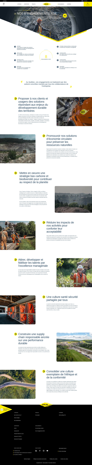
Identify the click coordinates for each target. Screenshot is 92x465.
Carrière (69, 4)
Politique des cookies (53, 458)
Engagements (61, 4)
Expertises (26, 4)
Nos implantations (17, 420)
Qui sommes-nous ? (17, 415)
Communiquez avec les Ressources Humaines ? (23, 452)
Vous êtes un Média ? (18, 454)
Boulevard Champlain (18, 439)
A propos (19, 4)
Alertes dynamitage (62, 451)
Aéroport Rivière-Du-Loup (19, 433)
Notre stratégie (17, 417)
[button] (4, 4)
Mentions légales (27, 458)
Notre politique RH (62, 415)
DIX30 (15, 428)
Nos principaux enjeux (39, 428)
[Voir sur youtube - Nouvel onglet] (47, 450)
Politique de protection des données (39, 458)
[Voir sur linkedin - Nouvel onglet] (36, 450)
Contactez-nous (17, 450)
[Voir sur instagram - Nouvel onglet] (43, 450)
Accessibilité (84, 0)
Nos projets (37, 415)
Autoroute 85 (16, 430)
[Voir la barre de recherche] (88, 4)
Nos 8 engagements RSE (40, 430)
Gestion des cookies (64, 458)
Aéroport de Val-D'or (18, 436)
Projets (33, 4)
